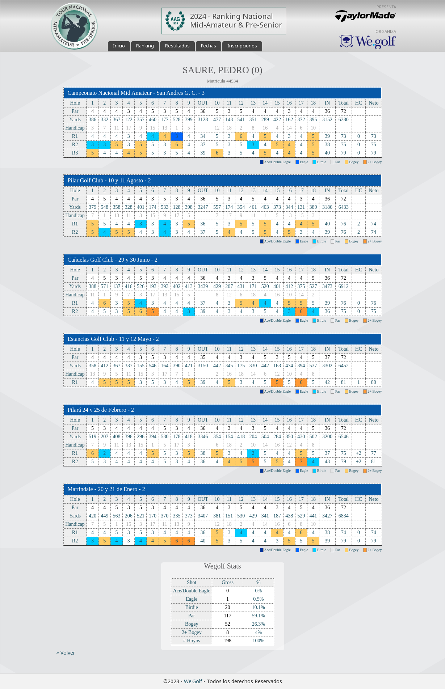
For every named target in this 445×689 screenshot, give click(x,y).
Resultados (177, 45)
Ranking (145, 45)
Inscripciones (242, 45)
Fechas (208, 45)
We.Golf (193, 681)
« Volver (65, 652)
